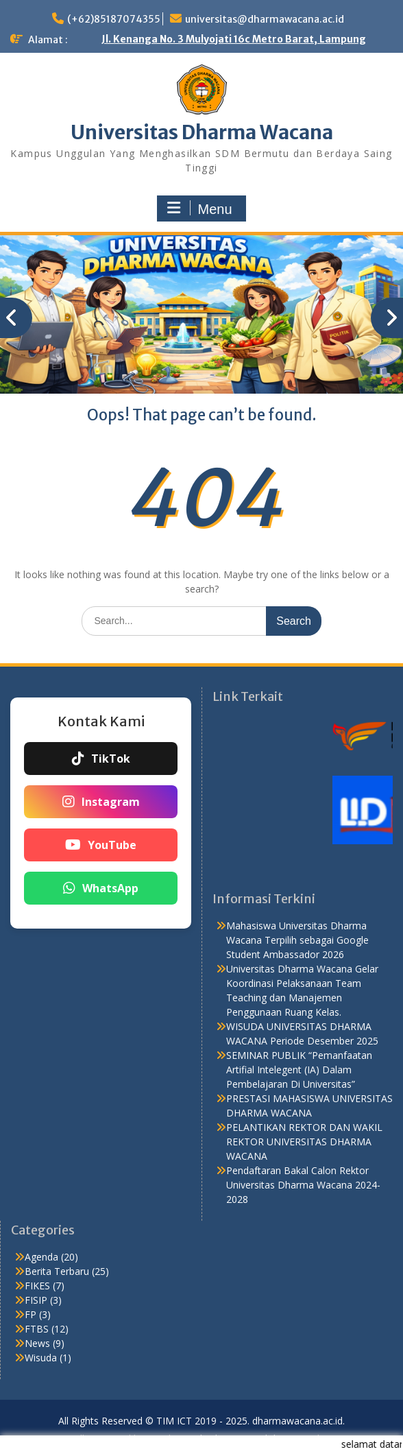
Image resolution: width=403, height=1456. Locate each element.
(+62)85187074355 (113, 19)
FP (30, 1314)
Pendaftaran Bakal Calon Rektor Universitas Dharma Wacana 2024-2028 (303, 1185)
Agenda (41, 1256)
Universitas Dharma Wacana (202, 132)
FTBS (37, 1328)
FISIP (36, 1299)
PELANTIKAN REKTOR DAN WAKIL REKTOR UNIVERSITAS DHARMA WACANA (304, 1141)
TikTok (101, 758)
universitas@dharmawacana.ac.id (264, 19)
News (37, 1343)
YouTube (100, 844)
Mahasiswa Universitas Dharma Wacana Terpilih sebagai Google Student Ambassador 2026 (297, 940)
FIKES (37, 1285)
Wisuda (41, 1357)
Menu (199, 208)
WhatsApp (100, 888)
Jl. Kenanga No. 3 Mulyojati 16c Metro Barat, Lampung (233, 39)
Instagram (101, 801)
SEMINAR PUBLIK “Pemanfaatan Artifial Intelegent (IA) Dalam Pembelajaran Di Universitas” (299, 1069)
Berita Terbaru (57, 1271)
